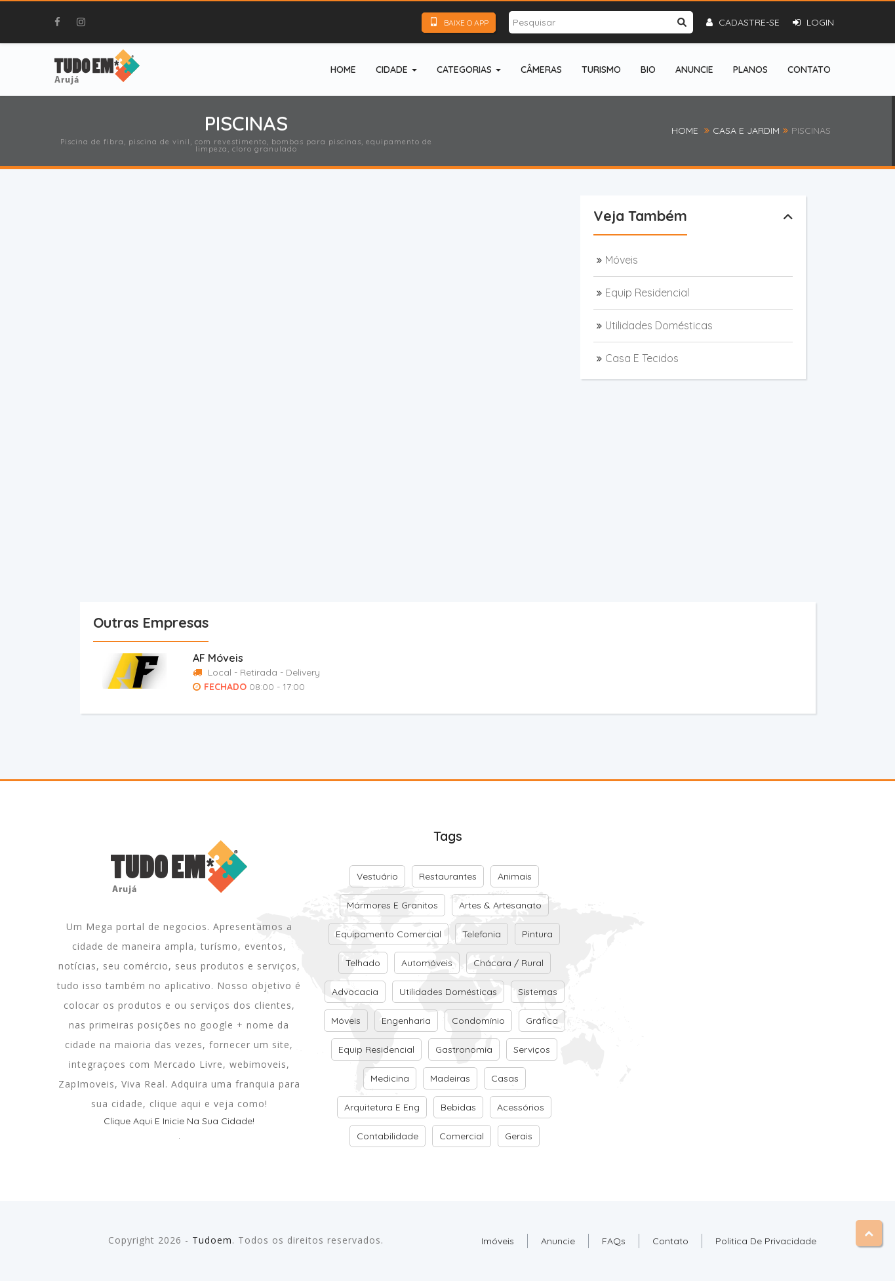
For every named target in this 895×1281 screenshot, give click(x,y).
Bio (648, 69)
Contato (809, 69)
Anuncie (694, 69)
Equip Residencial (647, 292)
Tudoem (212, 1240)
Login (813, 22)
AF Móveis (218, 657)
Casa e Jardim (746, 130)
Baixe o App (458, 22)
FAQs (614, 1241)
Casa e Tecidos (642, 358)
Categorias (469, 69)
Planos (750, 69)
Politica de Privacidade (765, 1241)
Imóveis (497, 1241)
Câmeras (541, 69)
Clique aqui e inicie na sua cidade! (179, 1121)
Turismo (601, 69)
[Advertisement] (349, 245)
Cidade (396, 69)
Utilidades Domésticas (659, 325)
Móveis (621, 259)
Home (343, 69)
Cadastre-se (743, 22)
